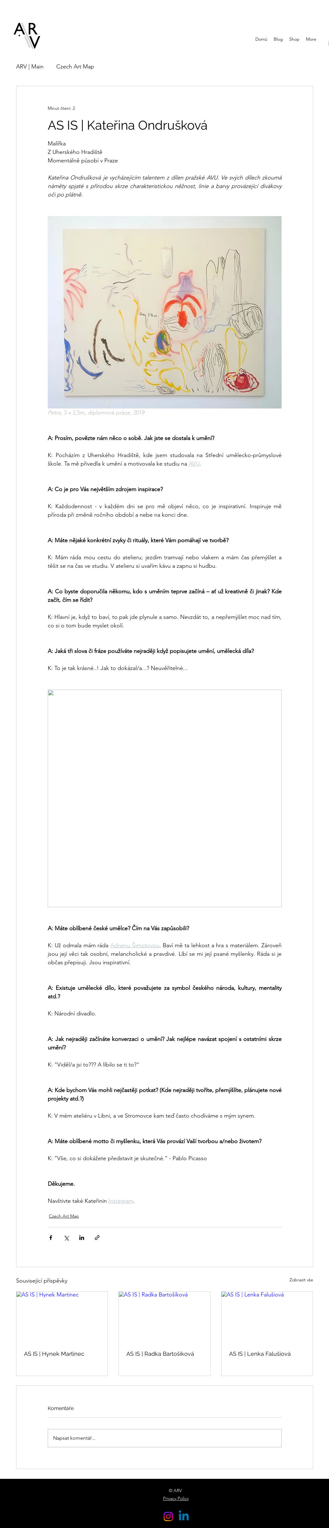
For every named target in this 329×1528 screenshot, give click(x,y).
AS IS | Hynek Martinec (54, 1353)
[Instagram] (168, 1516)
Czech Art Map (75, 66)
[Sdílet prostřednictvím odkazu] (97, 1238)
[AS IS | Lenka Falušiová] (267, 1317)
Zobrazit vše (301, 1280)
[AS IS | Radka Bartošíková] (164, 1317)
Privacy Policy (176, 1498)
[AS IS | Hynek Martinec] (62, 1317)
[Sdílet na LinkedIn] (82, 1238)
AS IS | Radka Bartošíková (160, 1353)
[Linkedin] (184, 1516)
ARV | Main (30, 66)
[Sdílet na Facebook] (51, 1238)
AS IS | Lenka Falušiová (260, 1353)
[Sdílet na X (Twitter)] (66, 1238)
